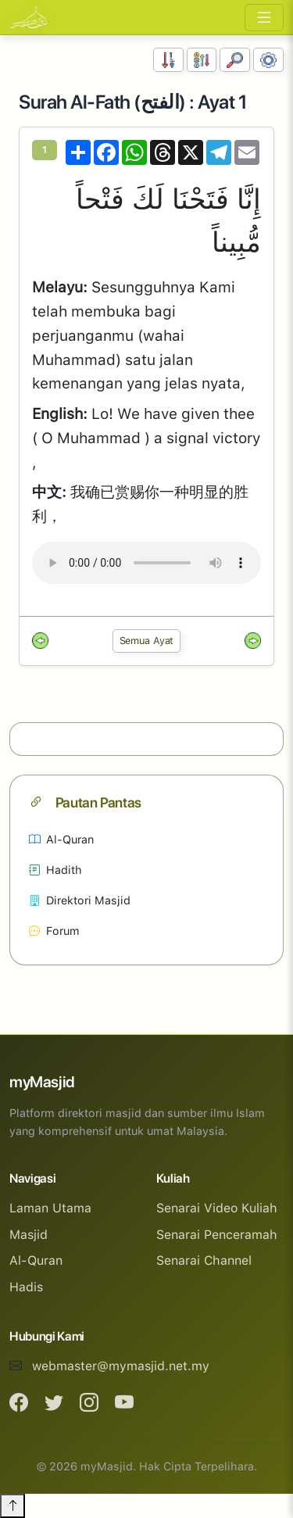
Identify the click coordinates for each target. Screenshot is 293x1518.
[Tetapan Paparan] (268, 60)
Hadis (26, 1287)
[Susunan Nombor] (168, 60)
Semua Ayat (147, 640)
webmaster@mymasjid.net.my (120, 1366)
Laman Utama (50, 1208)
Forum (54, 930)
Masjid (28, 1234)
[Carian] (235, 60)
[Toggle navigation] (264, 17)
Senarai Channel (204, 1260)
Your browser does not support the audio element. (146, 563)
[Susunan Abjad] (202, 60)
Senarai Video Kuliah (216, 1208)
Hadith (55, 869)
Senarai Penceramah (216, 1234)
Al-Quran (61, 839)
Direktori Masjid (79, 900)
